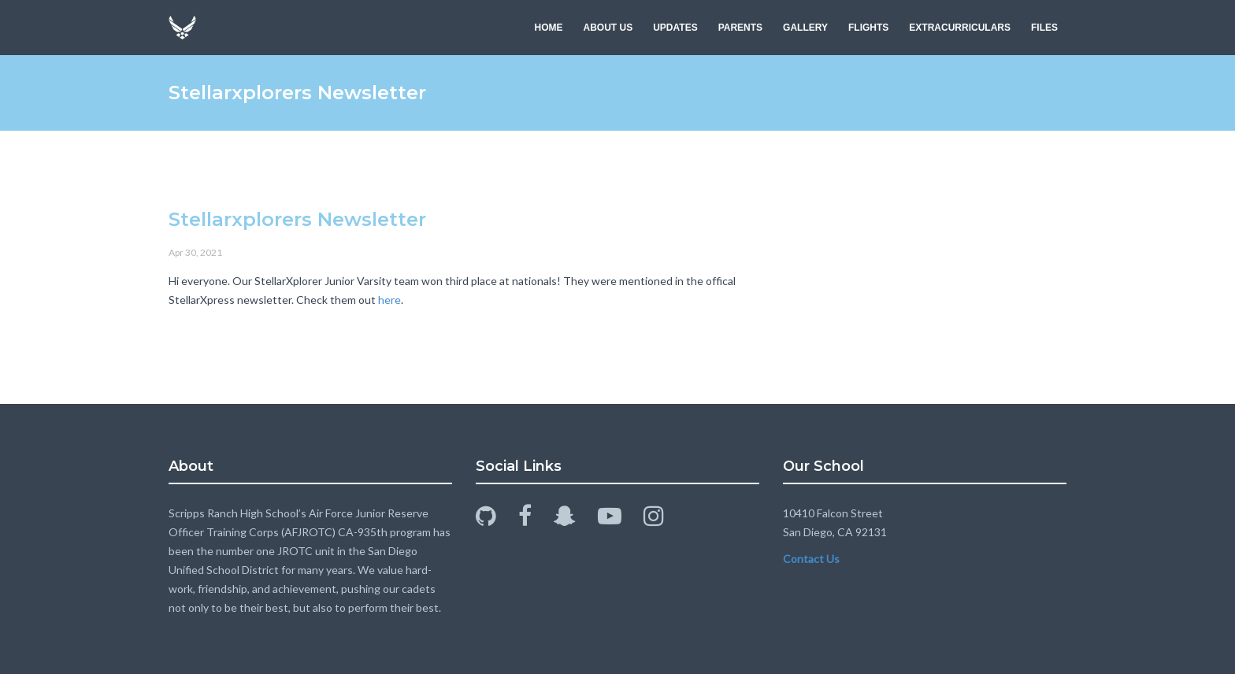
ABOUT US (608, 27)
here (389, 299)
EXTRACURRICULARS (960, 27)
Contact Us (811, 558)
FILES (1044, 27)
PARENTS (740, 27)
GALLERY (805, 27)
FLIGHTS (868, 27)
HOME (549, 27)
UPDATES (675, 27)
